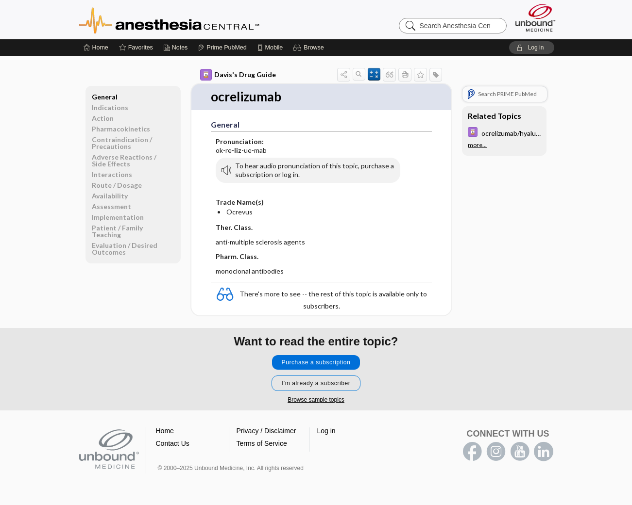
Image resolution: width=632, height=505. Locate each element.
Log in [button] (326, 431)
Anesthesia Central (199, 19)
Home (165, 431)
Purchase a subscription (316, 362)
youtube (520, 451)
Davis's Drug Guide (238, 75)
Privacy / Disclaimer (266, 431)
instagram (496, 451)
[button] (309, 47)
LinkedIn (543, 451)
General (105, 97)
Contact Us (172, 443)
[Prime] (222, 47)
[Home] (96, 47)
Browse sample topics (316, 399)
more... (477, 145)
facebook (472, 451)
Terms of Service (262, 443)
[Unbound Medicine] (535, 17)
